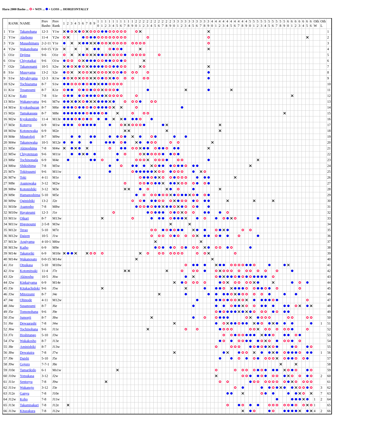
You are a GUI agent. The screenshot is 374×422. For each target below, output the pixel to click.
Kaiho (24, 247)
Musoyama (27, 72)
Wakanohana (29, 49)
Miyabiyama (29, 78)
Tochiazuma (28, 84)
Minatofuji (27, 137)
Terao (24, 230)
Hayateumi (27, 212)
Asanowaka (28, 183)
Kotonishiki (28, 189)
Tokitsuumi (28, 172)
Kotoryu (26, 125)
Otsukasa (26, 265)
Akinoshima (28, 148)
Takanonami (28, 66)
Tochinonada (29, 160)
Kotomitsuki (28, 271)
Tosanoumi (27, 90)
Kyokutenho (28, 119)
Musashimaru (29, 43)
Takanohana (28, 31)
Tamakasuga (28, 113)
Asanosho (27, 207)
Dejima (25, 55)
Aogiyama (27, 242)
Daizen (25, 236)
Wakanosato (28, 259)
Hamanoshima (30, 195)
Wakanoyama (29, 102)
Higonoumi (28, 224)
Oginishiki (27, 201)
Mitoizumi (27, 294)
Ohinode (26, 300)
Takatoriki (27, 253)
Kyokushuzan (29, 107)
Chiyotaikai (28, 61)
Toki (23, 177)
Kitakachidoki (30, 288)
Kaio (23, 96)
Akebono (26, 37)
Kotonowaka (29, 131)
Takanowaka (28, 142)
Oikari (24, 218)
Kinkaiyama (28, 282)
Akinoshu (27, 277)
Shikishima (28, 166)
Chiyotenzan (29, 154)
